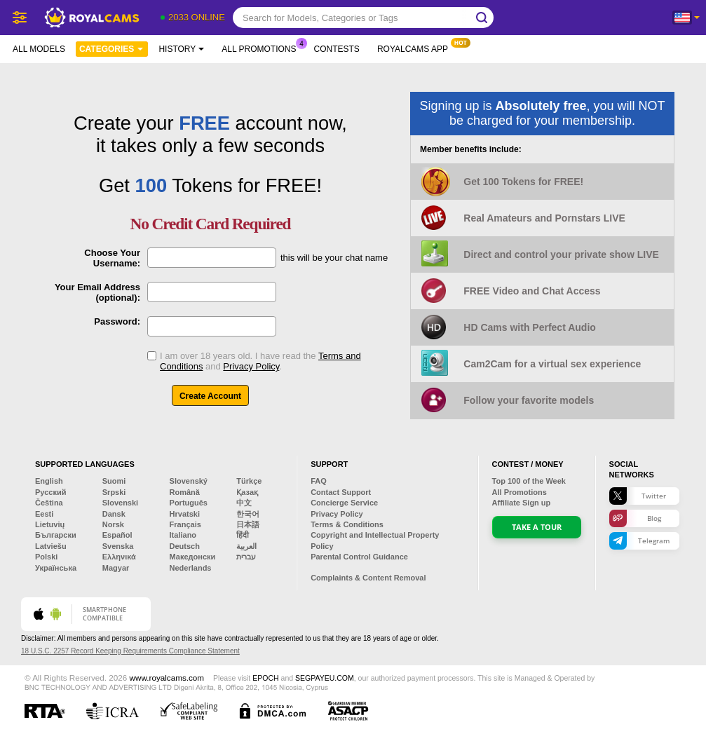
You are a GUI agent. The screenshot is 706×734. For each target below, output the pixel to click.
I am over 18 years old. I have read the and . (260, 361)
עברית (246, 556)
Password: (117, 321)
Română (185, 492)
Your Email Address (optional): (97, 292)
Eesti (44, 514)
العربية (246, 546)
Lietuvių (50, 524)
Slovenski (120, 502)
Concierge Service (344, 502)
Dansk (113, 514)
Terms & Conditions (347, 524)
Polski (46, 556)
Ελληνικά (119, 556)
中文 (244, 502)
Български (55, 535)
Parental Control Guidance (359, 556)
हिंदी (242, 535)
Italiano (183, 535)
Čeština (49, 502)
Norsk (113, 524)
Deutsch (185, 546)
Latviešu (51, 546)
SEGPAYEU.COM (324, 678)
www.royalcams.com (167, 677)
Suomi (114, 481)
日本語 (247, 524)
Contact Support (341, 492)
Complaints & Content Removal (368, 577)
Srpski (114, 492)
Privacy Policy (251, 366)
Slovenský (189, 481)
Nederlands (191, 568)
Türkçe (249, 481)
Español (117, 535)
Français (185, 524)
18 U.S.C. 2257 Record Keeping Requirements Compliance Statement (130, 651)
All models (39, 49)
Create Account (210, 396)
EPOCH (265, 678)
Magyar (116, 568)
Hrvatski (185, 514)
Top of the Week (529, 481)
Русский (50, 492)
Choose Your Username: (112, 258)
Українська (55, 568)
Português (189, 502)
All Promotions (262, 47)
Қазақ (247, 492)
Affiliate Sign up (521, 502)
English (49, 481)
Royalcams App (416, 47)
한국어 (247, 514)
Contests (337, 49)
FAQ (319, 481)
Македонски (193, 556)
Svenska (118, 546)
